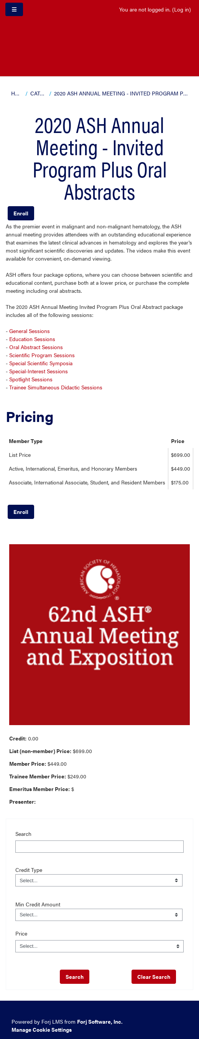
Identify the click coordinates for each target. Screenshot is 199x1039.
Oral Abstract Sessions (36, 347)
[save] (74, 977)
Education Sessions (32, 339)
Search (23, 833)
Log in (181, 9)
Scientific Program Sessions (42, 355)
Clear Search (153, 976)
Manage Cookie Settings (42, 1029)
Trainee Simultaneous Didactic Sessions (55, 387)
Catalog (38, 93)
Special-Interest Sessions (38, 371)
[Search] (99, 846)
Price (21, 933)
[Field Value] (99, 880)
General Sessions (29, 331)
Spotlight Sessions (31, 379)
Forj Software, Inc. (100, 1021)
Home (17, 93)
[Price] (99, 946)
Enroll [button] (20, 213)
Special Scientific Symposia (40, 363)
